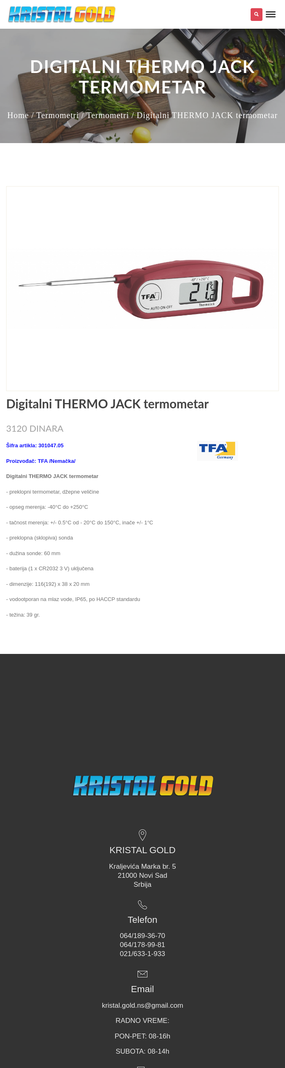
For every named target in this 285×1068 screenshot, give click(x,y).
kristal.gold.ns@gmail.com (142, 1005)
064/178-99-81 (142, 945)
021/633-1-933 (142, 954)
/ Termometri (55, 115)
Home (18, 115)
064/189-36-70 (142, 936)
